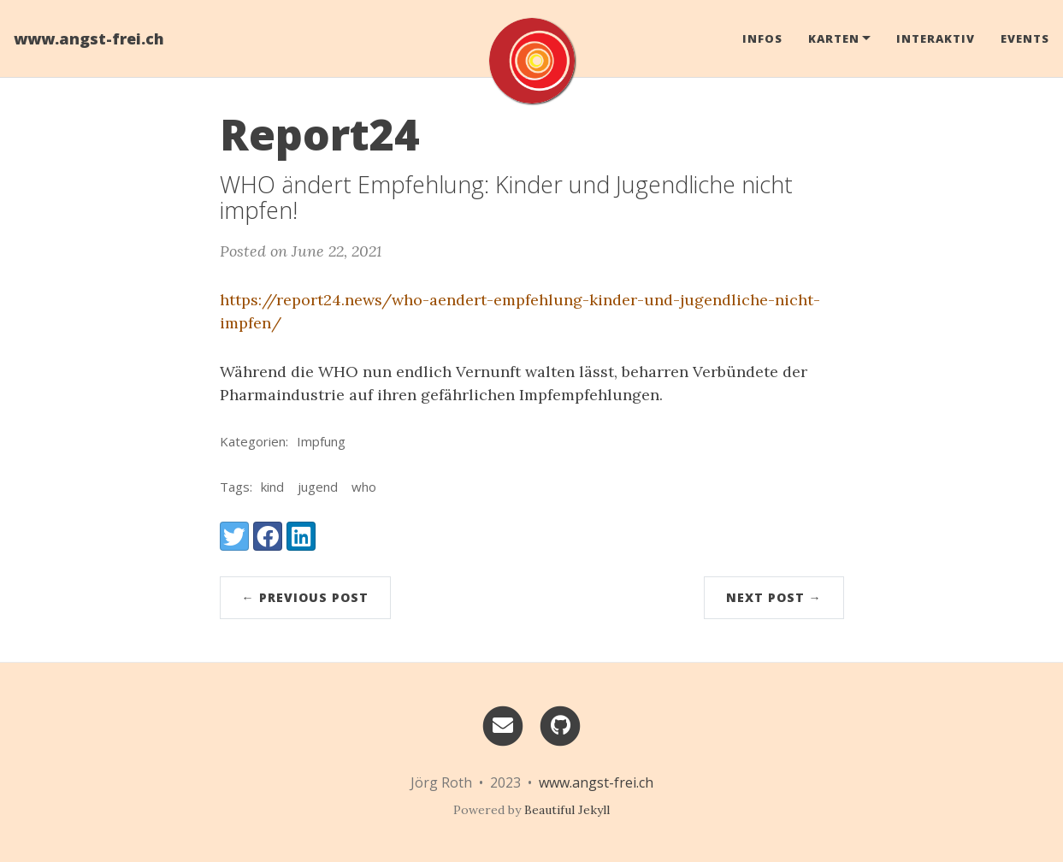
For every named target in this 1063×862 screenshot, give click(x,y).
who (363, 486)
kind (272, 486)
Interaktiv (935, 38)
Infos (762, 38)
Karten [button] (833, 38)
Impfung (321, 441)
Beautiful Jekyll (567, 810)
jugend (318, 486)
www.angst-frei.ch (89, 38)
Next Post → (774, 597)
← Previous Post (305, 597)
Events (1025, 38)
